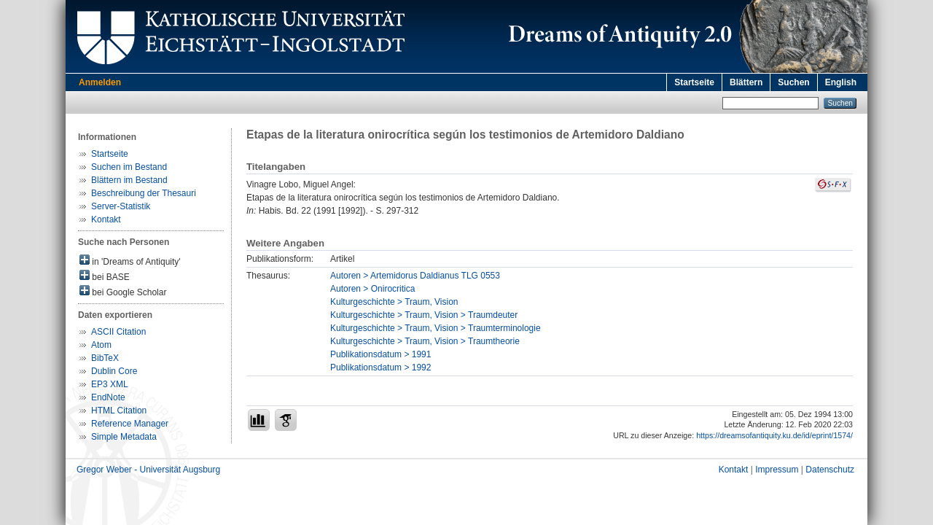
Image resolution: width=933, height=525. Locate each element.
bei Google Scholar (122, 291)
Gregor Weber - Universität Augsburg (148, 469)
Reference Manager (129, 424)
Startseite (694, 82)
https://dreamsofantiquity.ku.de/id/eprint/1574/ (774, 435)
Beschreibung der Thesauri (143, 193)
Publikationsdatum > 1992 (380, 367)
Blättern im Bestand (129, 180)
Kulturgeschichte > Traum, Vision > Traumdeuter (424, 315)
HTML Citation (119, 410)
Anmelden (100, 82)
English (840, 82)
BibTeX (105, 358)
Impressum (776, 469)
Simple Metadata (124, 437)
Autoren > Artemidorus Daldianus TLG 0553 (415, 276)
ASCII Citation (118, 332)
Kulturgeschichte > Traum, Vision (394, 302)
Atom (101, 345)
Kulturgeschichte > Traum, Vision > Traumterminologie (435, 328)
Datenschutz (829, 469)
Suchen (793, 82)
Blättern (746, 82)
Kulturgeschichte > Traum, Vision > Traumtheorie (425, 341)
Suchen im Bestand (129, 167)
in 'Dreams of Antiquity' (130, 260)
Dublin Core (114, 371)
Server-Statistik (120, 206)
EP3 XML (109, 384)
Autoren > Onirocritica (372, 289)
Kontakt (106, 219)
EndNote (108, 397)
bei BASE (104, 276)
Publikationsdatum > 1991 (380, 354)
